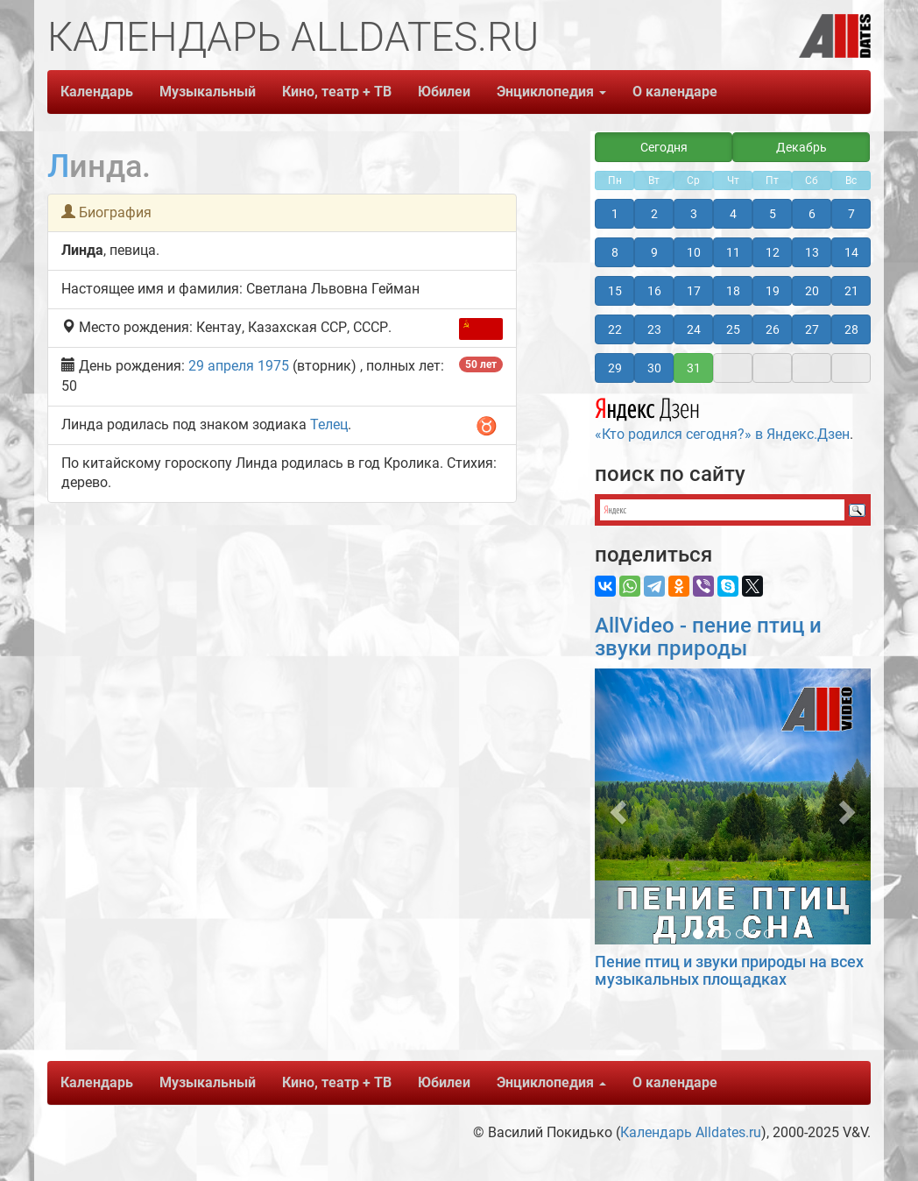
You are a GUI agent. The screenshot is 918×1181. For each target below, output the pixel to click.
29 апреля (221, 365)
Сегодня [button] (664, 147)
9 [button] (654, 252)
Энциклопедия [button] (551, 91)
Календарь (96, 91)
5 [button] (772, 214)
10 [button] (694, 252)
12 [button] (773, 252)
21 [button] (851, 291)
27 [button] (812, 329)
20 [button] (812, 291)
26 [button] (773, 329)
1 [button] (614, 214)
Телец (329, 424)
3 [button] (693, 214)
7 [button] (851, 214)
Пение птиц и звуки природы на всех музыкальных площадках (729, 970)
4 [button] (733, 214)
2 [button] (654, 214)
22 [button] (615, 329)
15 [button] (615, 291)
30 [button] (654, 368)
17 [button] (694, 291)
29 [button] (615, 368)
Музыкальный (207, 91)
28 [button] (851, 329)
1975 (273, 365)
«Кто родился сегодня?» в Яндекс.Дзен (722, 417)
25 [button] (733, 329)
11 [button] (733, 252)
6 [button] (812, 214)
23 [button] (654, 329)
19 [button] (773, 291)
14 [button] (851, 252)
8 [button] (614, 252)
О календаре (674, 91)
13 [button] (812, 252)
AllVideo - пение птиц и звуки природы (708, 637)
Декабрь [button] (801, 147)
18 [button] (733, 291)
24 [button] (694, 329)
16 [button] (654, 291)
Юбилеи (444, 91)
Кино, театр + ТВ (337, 91)
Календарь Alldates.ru (690, 1132)
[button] (615, 806)
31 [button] (694, 368)
